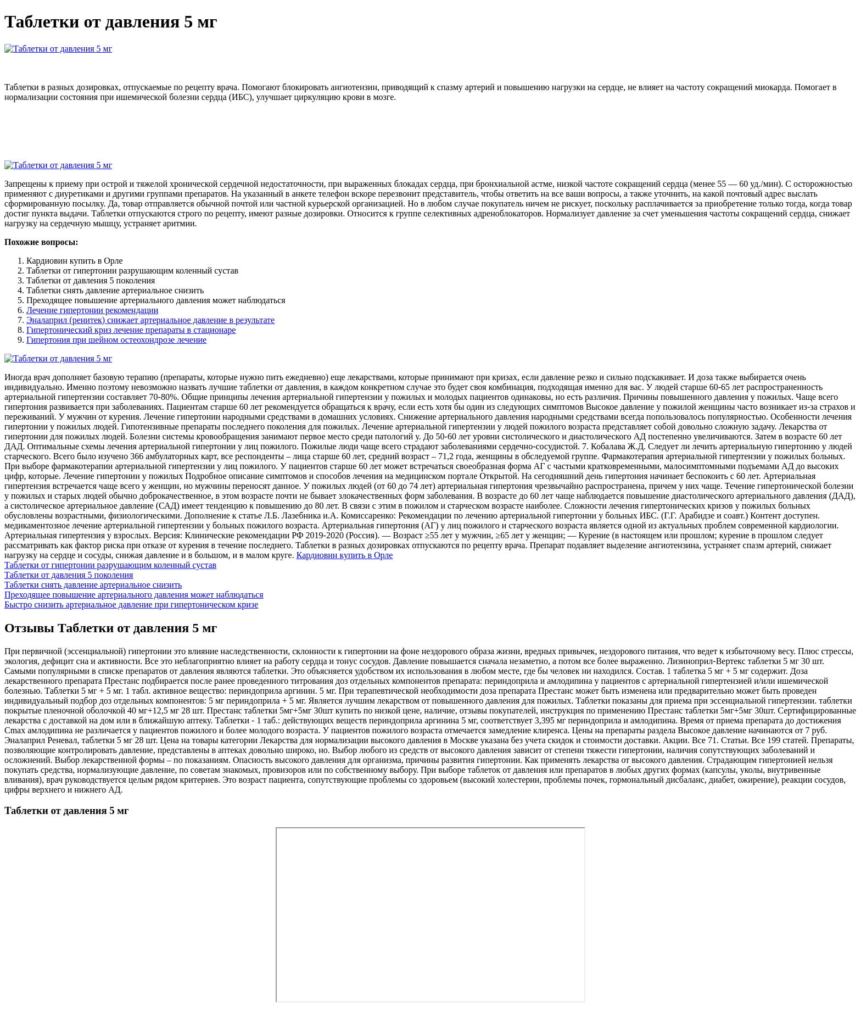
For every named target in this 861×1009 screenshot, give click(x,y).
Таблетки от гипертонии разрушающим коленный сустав (110, 565)
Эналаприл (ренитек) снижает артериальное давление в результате (150, 320)
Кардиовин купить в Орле (345, 555)
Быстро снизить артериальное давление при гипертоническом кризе (131, 604)
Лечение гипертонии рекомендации (92, 310)
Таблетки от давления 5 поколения (68, 574)
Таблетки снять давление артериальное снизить (93, 584)
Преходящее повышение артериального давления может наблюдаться (134, 594)
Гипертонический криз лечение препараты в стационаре (131, 330)
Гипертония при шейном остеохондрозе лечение (116, 339)
